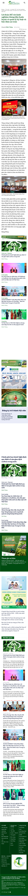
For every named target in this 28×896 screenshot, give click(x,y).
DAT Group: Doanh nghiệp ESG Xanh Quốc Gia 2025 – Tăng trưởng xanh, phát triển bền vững (14, 805)
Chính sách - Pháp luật (6, 253)
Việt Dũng (3, 516)
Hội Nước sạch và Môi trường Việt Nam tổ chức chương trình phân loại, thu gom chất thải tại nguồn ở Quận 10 (13, 628)
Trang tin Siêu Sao (5, 864)
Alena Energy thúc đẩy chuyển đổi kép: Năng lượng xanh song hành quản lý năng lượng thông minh (12, 511)
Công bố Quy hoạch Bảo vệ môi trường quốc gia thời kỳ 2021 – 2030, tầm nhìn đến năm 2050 (12, 613)
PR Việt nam (4, 862)
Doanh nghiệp (4, 274)
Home (2, 9)
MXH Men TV (4, 866)
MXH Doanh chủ (5, 857)
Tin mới (7, 9)
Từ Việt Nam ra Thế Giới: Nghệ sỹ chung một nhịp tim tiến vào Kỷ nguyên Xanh (13, 776)
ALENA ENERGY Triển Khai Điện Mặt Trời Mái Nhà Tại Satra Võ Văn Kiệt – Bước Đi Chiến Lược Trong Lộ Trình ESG (13, 301)
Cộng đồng (3, 321)
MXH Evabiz (4, 860)
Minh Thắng (9, 27)
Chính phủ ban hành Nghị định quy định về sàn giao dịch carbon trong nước (14, 459)
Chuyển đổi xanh (5, 508)
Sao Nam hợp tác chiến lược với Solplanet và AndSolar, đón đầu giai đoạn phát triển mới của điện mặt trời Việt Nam (13, 278)
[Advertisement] (14, 343)
